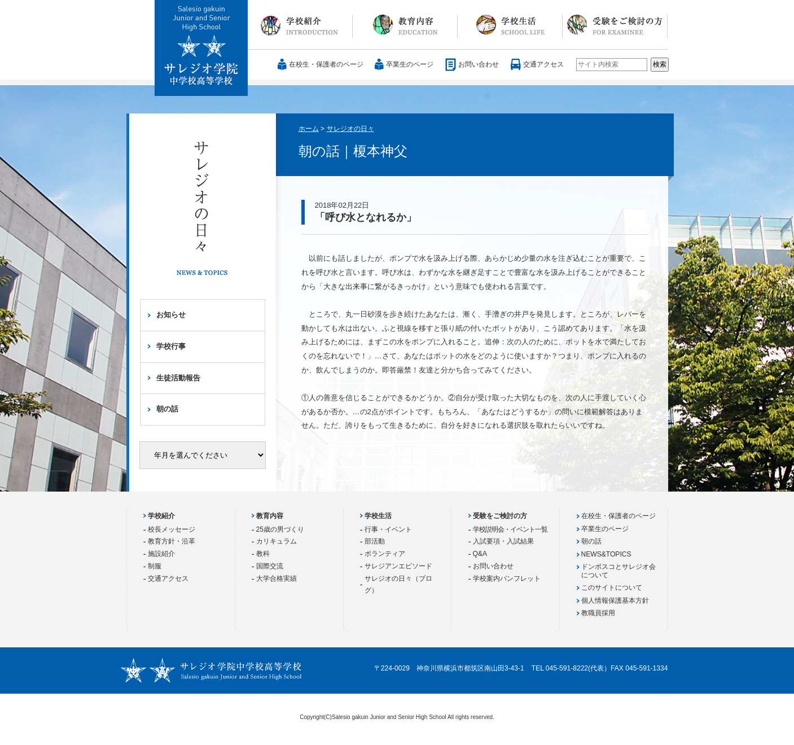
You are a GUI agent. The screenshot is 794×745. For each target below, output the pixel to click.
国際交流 (269, 566)
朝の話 (167, 409)
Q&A (480, 554)
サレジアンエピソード (398, 566)
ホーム (309, 129)
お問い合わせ (478, 64)
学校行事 (171, 346)
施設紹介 (161, 554)
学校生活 (510, 25)
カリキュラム (276, 541)
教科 (263, 554)
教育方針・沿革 (171, 541)
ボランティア (385, 554)
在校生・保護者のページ (326, 64)
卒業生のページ (409, 64)
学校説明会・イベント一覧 (510, 529)
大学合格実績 (276, 578)
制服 (154, 566)
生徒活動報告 (178, 378)
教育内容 (405, 25)
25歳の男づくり (280, 529)
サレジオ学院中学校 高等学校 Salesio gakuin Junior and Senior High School (202, 48)
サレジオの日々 (350, 129)
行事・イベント (388, 529)
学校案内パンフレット (507, 578)
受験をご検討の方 (615, 25)
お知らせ (171, 314)
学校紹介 (300, 25)
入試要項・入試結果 (503, 541)
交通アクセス (543, 64)
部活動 (375, 541)
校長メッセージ (171, 529)
